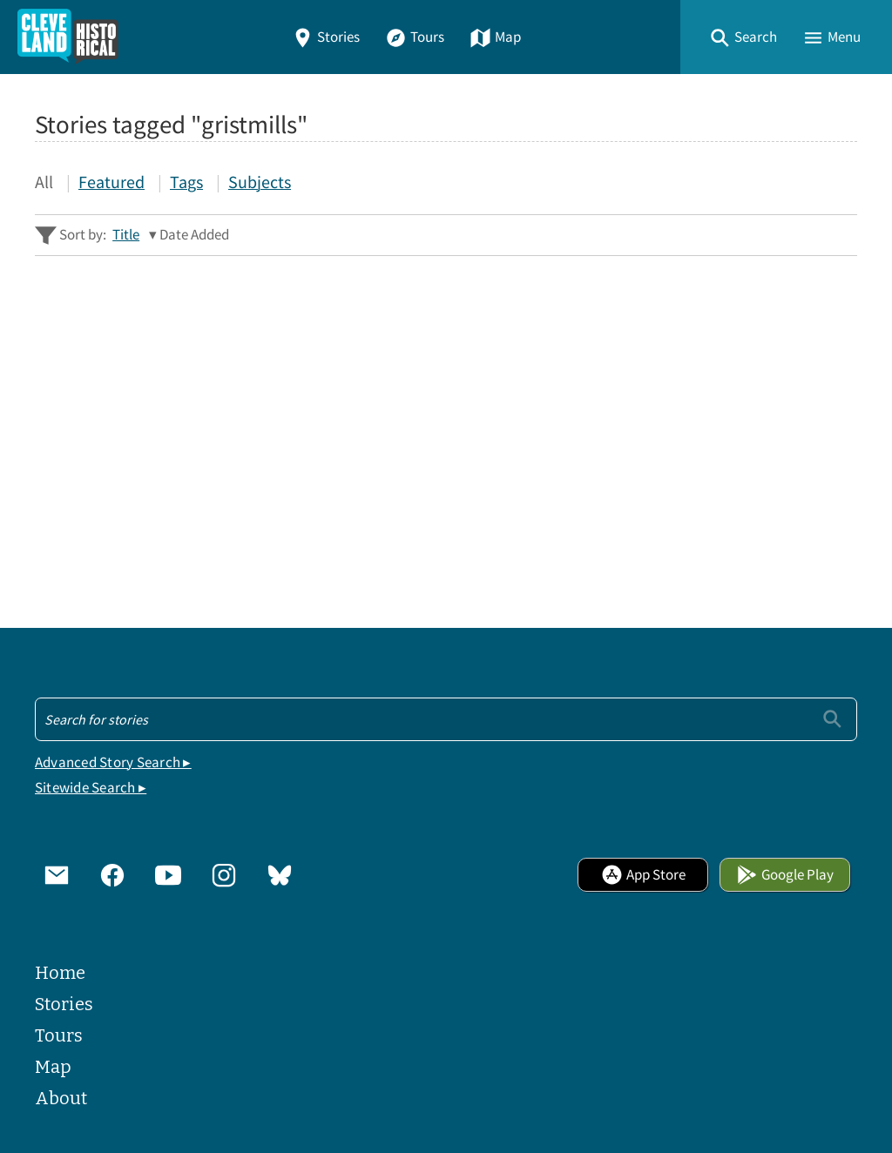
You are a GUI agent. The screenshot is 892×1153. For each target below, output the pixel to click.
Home (60, 972)
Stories (326, 37)
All (44, 181)
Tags (186, 181)
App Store (643, 875)
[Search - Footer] (446, 719)
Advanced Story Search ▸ (113, 762)
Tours (414, 37)
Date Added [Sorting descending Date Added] (194, 235)
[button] (743, 37)
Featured (111, 181)
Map (495, 37)
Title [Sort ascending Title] (125, 235)
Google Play (785, 875)
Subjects (259, 181)
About (61, 1098)
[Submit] (832, 719)
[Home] (68, 37)
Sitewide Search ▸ (90, 788)
